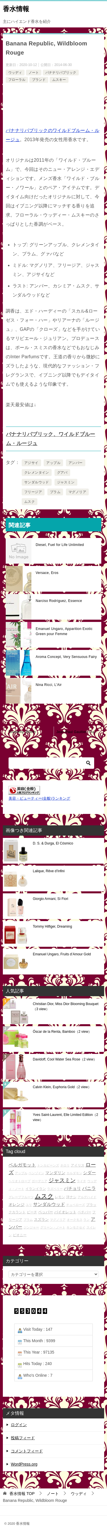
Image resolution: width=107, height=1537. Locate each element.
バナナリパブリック (60, 73)
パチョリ (72, 1188)
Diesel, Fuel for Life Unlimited (60, 545)
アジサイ (31, 463)
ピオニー (20, 1235)
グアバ (62, 473)
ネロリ (65, 1165)
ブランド (39, 80)
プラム (55, 492)
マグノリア (77, 492)
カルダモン (74, 1173)
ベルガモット (22, 1164)
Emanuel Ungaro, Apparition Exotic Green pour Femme (64, 631)
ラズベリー (55, 1188)
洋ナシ (71, 1197)
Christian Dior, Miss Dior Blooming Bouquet (65, 1006)
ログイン (19, 1424)
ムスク (29, 502)
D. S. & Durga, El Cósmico (53, 843)
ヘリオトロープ (20, 1181)
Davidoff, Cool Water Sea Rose (65, 1059)
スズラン (41, 1219)
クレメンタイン (36, 473)
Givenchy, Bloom (22, 732)
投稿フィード (23, 1438)
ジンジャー (31, 1227)
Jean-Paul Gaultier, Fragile (78, 732)
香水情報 (16, 8)
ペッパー (45, 1212)
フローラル (16, 80)
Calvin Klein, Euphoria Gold (62, 1087)
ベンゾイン (36, 1173)
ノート (34, 73)
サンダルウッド (36, 482)
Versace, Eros (47, 573)
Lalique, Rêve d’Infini (48, 871)
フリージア (33, 492)
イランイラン (35, 1188)
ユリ (29, 1204)
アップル (53, 463)
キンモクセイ (75, 1227)
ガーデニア (39, 1181)
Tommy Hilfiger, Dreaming (52, 926)
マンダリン (55, 1172)
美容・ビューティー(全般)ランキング (39, 798)
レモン (60, 1197)
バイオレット (65, 1212)
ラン (86, 1219)
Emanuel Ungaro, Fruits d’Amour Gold (62, 954)
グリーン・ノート (52, 1227)
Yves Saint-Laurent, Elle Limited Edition (65, 1117)
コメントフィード (27, 1451)
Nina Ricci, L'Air (49, 685)
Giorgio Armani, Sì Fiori (50, 899)
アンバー (75, 463)
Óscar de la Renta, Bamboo (62, 1032)
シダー (89, 1172)
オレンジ (17, 1204)
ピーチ (32, 1212)
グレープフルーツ (21, 1197)
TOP (22, 1493)
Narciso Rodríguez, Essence (59, 601)
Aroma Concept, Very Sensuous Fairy (66, 657)
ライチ (81, 1181)
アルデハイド (87, 1197)
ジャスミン (66, 482)
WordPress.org (24, 1464)
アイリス (77, 1165)
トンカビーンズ (48, 1165)
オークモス (74, 1219)
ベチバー (84, 1212)
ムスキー (59, 80)
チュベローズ (75, 1204)
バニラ (89, 1188)
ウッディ (15, 73)
